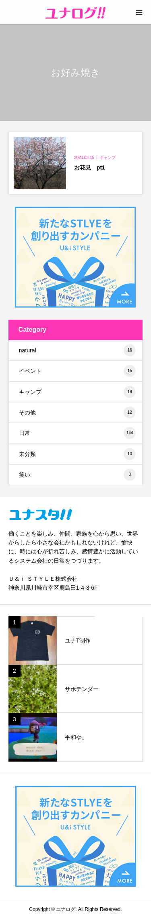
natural (77, 350)
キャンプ (77, 392)
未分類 (77, 454)
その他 (77, 412)
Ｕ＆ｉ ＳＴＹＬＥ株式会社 (43, 579)
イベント (77, 371)
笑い (77, 475)
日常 (77, 433)
